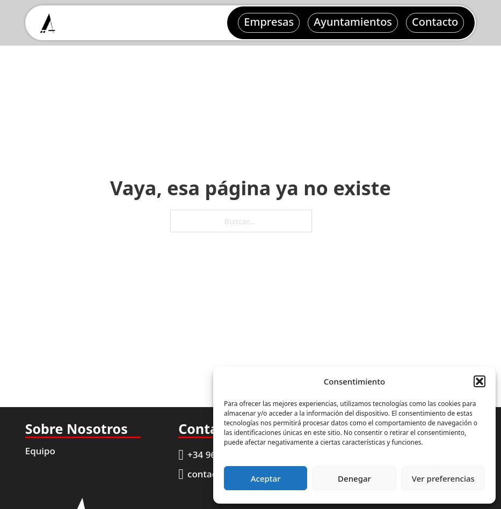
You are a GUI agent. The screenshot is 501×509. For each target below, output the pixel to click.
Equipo (40, 451)
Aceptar (266, 478)
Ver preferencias (443, 478)
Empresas (269, 21)
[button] (479, 381)
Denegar (354, 478)
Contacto (435, 21)
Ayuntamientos (353, 21)
